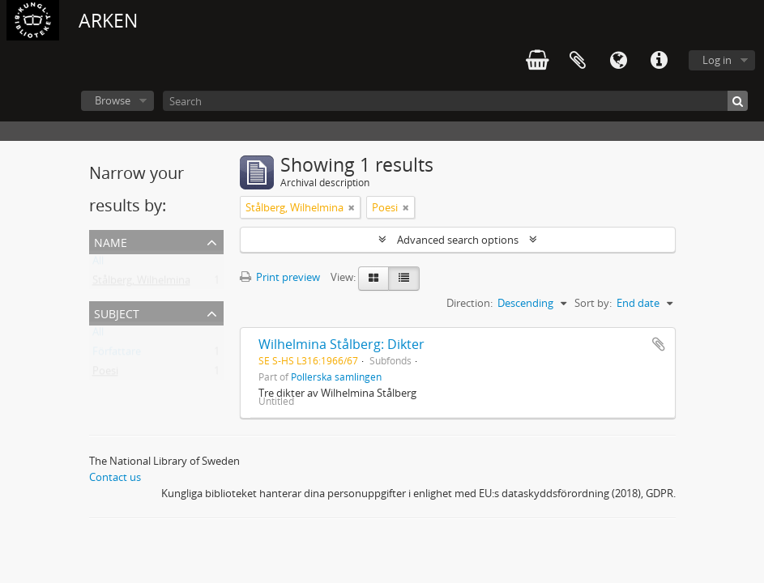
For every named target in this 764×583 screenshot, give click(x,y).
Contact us (115, 477)
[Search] (455, 101)
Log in (717, 60)
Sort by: (593, 303)
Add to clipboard (659, 344)
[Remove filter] (351, 207)
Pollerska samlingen (336, 376)
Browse (112, 100)
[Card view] (373, 278)
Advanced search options (458, 239)
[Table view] (404, 278)
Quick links (658, 60)
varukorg (537, 60)
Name (110, 241)
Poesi (105, 374)
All (98, 264)
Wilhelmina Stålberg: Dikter (341, 344)
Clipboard (577, 60)
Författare (116, 354)
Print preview (280, 277)
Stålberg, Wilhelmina (141, 283)
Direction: (469, 303)
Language (618, 60)
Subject (116, 312)
